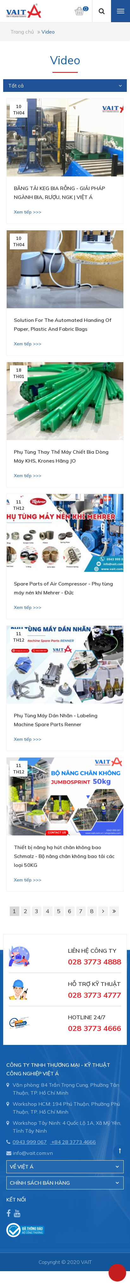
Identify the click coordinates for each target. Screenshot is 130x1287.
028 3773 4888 (94, 961)
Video (48, 32)
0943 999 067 (30, 1142)
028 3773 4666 (94, 1028)
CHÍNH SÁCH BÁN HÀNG (40, 1183)
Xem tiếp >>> (27, 212)
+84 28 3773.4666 (73, 1142)
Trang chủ (22, 32)
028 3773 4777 (94, 995)
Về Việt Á (22, 1166)
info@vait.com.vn (33, 1153)
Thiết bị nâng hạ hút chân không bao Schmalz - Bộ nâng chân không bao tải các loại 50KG (64, 856)
